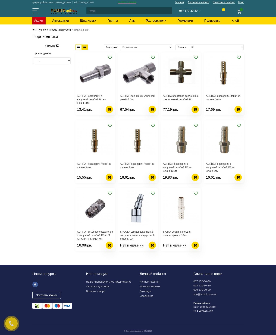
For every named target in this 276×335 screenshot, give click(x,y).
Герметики (185, 20)
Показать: (182, 47)
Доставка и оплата (198, 2)
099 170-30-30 (202, 289)
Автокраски (60, 20)
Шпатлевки (88, 20)
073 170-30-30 (202, 285)
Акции (38, 20)
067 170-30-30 (202, 281)
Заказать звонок (127, 2)
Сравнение (146, 295)
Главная (179, 2)
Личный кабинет (150, 281)
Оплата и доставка (97, 286)
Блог (241, 2)
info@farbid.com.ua (204, 294)
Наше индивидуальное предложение (108, 281)
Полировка (212, 20)
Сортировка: (112, 47)
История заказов (150, 286)
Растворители (156, 20)
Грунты (113, 20)
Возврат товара (95, 291)
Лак (132, 20)
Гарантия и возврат (224, 2)
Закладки (145, 291)
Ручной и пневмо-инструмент (54, 29)
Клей (235, 20)
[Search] (129, 10)
